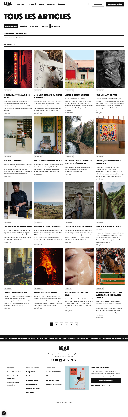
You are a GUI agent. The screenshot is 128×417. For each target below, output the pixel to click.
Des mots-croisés (33, 388)
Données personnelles (54, 384)
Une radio (30, 393)
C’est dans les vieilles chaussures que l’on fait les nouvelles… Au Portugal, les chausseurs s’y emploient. (78, 169)
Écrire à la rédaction (53, 372)
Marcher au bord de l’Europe (47, 226)
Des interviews (31, 376)
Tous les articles (11, 26)
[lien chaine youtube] (56, 360)
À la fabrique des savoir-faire (18, 226)
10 (71, 324)
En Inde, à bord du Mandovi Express (108, 227)
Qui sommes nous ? (14, 372)
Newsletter (51, 4)
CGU (47, 376)
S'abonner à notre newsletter (13, 384)
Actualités (33, 4)
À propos (61, 4)
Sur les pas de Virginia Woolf (48, 161)
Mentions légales (52, 380)
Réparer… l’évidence (13, 161)
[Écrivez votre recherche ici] (64, 37)
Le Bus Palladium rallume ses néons (17, 96)
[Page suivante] (76, 324)
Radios (42, 4)
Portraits (44, 26)
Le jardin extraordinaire (77, 95)
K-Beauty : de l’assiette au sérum (76, 293)
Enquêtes (23, 26)
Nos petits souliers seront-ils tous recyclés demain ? (78, 162)
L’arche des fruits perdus (15, 292)
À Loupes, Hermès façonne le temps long (108, 162)
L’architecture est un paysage (78, 226)
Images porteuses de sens (45, 292)
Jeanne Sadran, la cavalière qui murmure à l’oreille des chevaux (109, 295)
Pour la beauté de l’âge (106, 95)
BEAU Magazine (67, 402)
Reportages (55, 26)
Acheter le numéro (115, 4)
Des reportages (32, 380)
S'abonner (98, 4)
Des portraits (31, 372)
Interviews (34, 26)
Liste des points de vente (100, 385)
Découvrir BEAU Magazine (12, 377)
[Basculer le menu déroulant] (25, 4)
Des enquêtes (31, 384)
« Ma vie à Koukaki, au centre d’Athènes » (48, 96)
